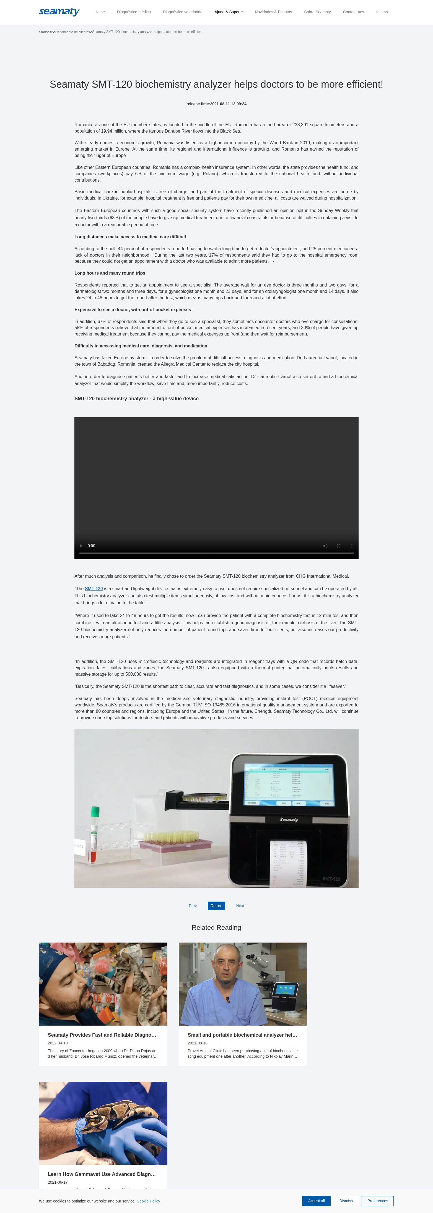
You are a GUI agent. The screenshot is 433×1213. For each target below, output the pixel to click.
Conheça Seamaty (219, 1119)
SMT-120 (94, 588)
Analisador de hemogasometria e (101, 1140)
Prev (193, 906)
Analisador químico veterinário (101, 1125)
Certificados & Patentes (224, 1150)
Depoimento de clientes (72, 32)
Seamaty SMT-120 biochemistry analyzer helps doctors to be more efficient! (147, 32)
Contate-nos (265, 1105)
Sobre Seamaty (225, 1105)
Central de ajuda (144, 1125)
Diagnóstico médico (49, 1108)
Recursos (143, 1137)
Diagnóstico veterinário (95, 1108)
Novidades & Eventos (185, 1108)
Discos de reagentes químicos (47, 1143)
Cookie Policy (148, 1201)
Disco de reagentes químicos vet (102, 1156)
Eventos (181, 1132)
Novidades (183, 1122)
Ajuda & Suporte (142, 1108)
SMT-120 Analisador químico (48, 1164)
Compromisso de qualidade (226, 1135)
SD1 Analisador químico (52, 1125)
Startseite (46, 32)
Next (240, 906)
